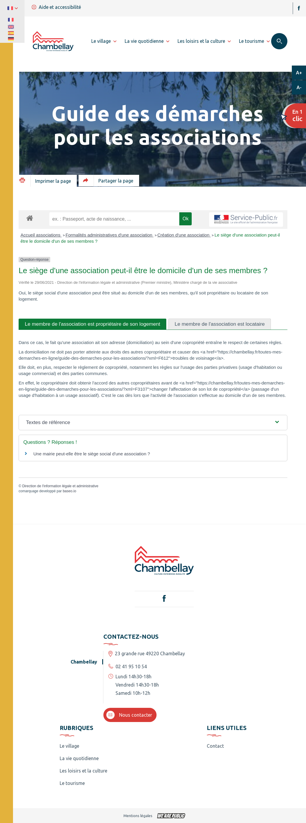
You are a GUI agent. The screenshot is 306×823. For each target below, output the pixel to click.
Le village (69, 746)
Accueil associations (41, 234)
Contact (215, 746)
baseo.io (69, 491)
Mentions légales (137, 816)
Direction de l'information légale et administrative (60, 486)
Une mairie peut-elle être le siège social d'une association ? (91, 453)
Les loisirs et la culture (83, 770)
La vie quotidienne (79, 758)
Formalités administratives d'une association (110, 234)
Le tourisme (72, 783)
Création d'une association (184, 234)
